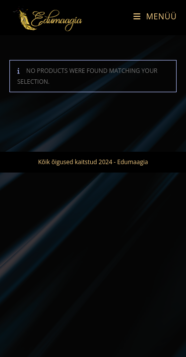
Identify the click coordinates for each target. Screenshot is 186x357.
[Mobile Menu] (151, 16)
